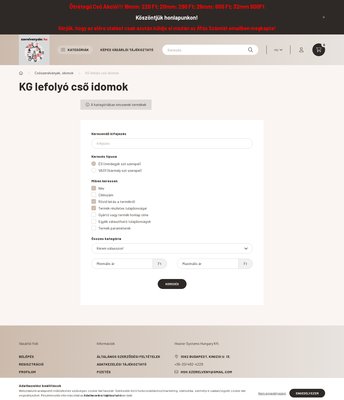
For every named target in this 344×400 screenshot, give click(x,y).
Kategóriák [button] (75, 49)
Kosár (24, 379)
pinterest (196, 385)
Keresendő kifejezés (108, 133)
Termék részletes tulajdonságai (123, 208)
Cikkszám (106, 195)
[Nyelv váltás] (277, 49)
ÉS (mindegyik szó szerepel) (120, 164)
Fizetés (104, 372)
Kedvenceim (29, 387)
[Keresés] (210, 50)
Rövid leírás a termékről (117, 201)
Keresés (172, 284)
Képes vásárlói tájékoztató (126, 49)
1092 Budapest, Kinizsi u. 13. (205, 356)
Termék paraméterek (115, 228)
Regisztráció (31, 364)
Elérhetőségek (111, 387)
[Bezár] (324, 17)
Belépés (26, 356)
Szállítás (106, 379)
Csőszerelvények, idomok (54, 73)
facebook (175, 385)
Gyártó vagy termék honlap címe (123, 215)
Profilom (27, 372)
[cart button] (318, 49)
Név (101, 188)
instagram (206, 385)
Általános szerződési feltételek (128, 356)
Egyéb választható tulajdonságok (125, 221)
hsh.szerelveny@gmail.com (206, 372)
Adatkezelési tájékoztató (121, 364)
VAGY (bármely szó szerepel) (120, 170)
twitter (186, 385)
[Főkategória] (21, 73)
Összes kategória (106, 238)
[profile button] (301, 49)
